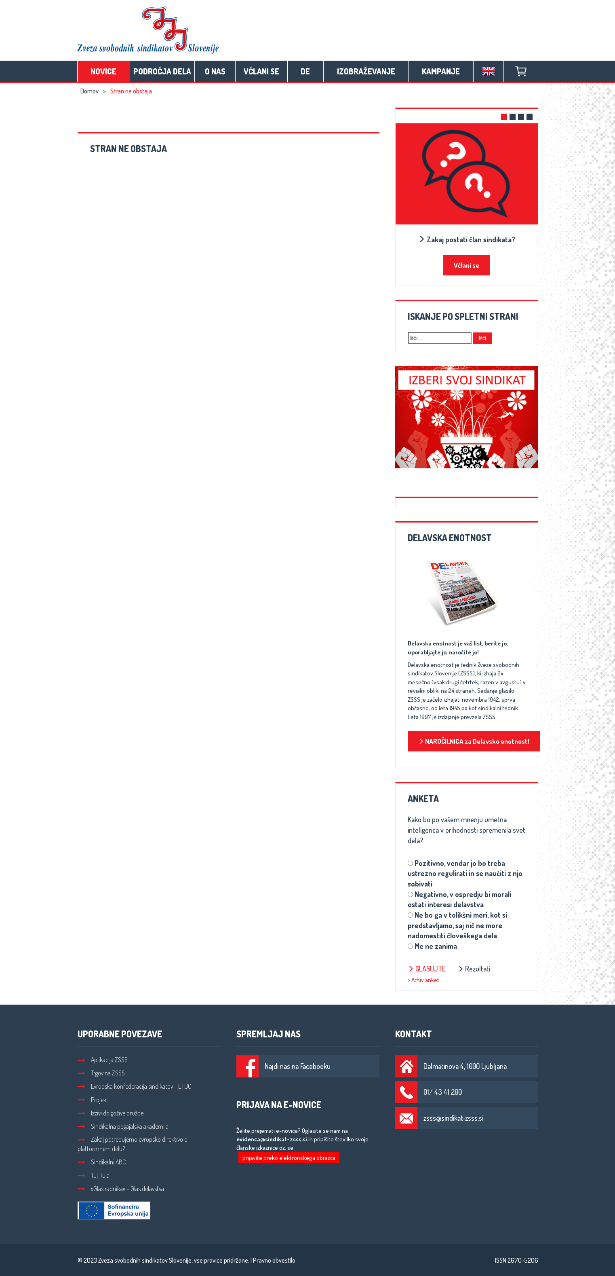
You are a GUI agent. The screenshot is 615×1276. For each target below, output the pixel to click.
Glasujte (427, 968)
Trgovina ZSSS (101, 1073)
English (488, 71)
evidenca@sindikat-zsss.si (271, 1139)
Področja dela (162, 71)
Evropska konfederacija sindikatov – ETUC (134, 1086)
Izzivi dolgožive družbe (110, 1113)
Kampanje (441, 71)
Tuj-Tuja (94, 1175)
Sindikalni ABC (102, 1162)
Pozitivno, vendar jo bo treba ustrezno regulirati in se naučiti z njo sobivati (465, 873)
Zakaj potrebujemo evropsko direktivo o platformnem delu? (132, 1144)
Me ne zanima (436, 946)
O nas (215, 71)
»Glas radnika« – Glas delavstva (121, 1189)
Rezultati (473, 968)
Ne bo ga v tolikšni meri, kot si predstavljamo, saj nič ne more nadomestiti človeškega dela (457, 925)
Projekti (94, 1100)
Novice (103, 71)
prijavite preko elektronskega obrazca (288, 1158)
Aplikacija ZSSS (103, 1060)
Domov (89, 91)
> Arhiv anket (423, 980)
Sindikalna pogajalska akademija (123, 1126)
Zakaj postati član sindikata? (466, 239)
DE (305, 71)
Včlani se (261, 71)
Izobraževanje (366, 71)
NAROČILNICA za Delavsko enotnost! (473, 741)
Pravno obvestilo (274, 1260)
